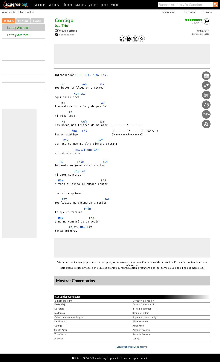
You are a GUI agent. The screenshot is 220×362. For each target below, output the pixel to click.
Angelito (58, 338)
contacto (143, 358)
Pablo (206, 34)
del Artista (23, 21)
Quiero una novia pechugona (69, 317)
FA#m (84, 84)
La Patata (59, 308)
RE (79, 75)
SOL (107, 199)
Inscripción (168, 12)
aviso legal (102, 358)
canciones (40, 5)
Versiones (9, 21)
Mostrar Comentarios (75, 280)
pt (135, 358)
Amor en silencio (141, 330)
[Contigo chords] (124, 346)
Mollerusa (59, 313)
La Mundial (60, 321)
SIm (87, 75)
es (125, 358)
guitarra (93, 5)
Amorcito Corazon (141, 334)
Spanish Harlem (141, 313)
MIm (95, 75)
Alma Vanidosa (140, 321)
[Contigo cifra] (140, 346)
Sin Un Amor (60, 330)
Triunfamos (60, 334)
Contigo (64, 20)
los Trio (61, 25)
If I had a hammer (142, 308)
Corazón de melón (143, 300)
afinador (67, 5)
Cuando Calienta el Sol (144, 304)
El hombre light (63, 300)
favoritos (80, 5)
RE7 (64, 199)
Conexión (189, 12)
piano (104, 5)
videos (115, 5)
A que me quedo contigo (145, 317)
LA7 (103, 75)
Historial (37, 21)
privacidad (116, 358)
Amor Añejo (138, 325)
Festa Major (60, 304)
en (130, 358)
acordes (54, 5)
